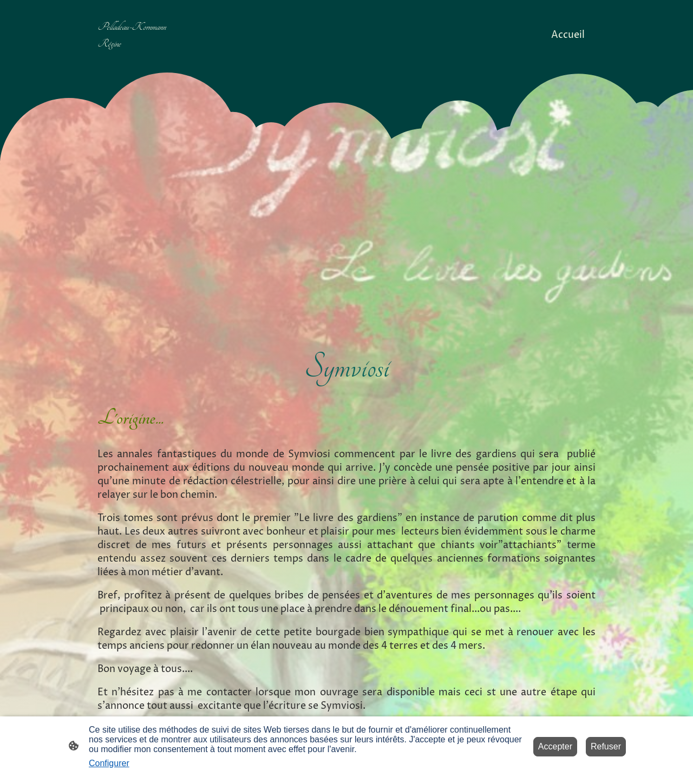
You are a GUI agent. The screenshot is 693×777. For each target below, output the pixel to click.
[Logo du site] (137, 60)
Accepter (555, 746)
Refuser (606, 746)
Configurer (109, 763)
